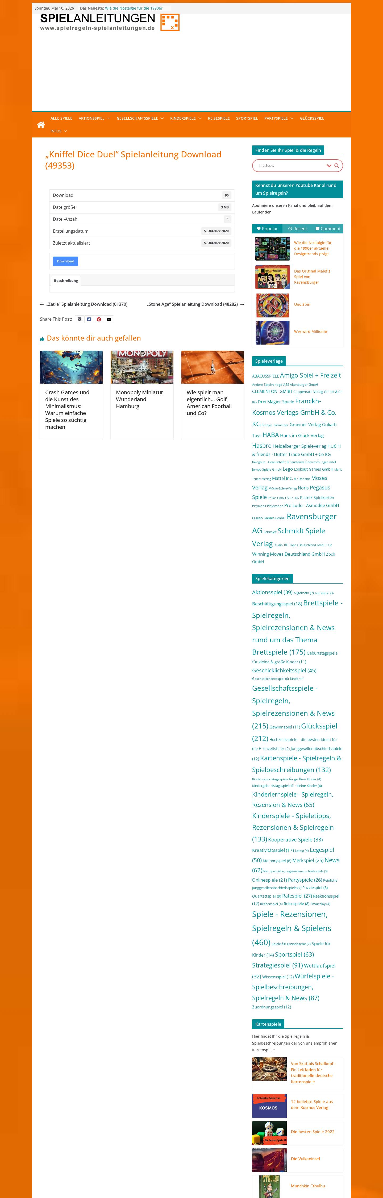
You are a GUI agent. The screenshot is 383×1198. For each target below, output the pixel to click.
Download (65, 261)
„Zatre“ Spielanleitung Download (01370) (83, 304)
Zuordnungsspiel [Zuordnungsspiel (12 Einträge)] (271, 1006)
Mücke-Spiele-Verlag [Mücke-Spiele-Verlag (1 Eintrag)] (283, 488)
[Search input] (291, 165)
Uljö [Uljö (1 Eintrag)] (329, 545)
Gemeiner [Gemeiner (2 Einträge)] (281, 425)
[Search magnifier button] (336, 165)
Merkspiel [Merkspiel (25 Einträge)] (307, 860)
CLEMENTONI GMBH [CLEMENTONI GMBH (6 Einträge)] (272, 391)
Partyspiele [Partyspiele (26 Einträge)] (305, 880)
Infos (56, 130)
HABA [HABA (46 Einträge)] (271, 435)
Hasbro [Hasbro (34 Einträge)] (262, 445)
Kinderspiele (183, 118)
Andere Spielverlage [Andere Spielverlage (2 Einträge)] (267, 384)
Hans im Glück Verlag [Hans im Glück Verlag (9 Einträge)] (302, 435)
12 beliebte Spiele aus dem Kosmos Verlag (312, 1104)
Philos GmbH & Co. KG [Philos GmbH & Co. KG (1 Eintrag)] (283, 498)
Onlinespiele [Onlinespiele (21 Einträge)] (269, 880)
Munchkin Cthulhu (308, 1185)
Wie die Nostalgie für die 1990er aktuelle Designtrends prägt (134, 11)
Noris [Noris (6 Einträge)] (303, 488)
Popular (267, 229)
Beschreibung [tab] (66, 280)
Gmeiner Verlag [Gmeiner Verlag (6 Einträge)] (305, 425)
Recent (297, 229)
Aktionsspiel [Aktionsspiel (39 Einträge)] (272, 592)
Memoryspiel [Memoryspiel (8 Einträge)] (277, 860)
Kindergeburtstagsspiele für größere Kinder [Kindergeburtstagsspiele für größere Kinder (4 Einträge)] (286, 779)
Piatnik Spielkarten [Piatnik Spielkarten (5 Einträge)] (317, 497)
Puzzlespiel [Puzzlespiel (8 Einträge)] (315, 887)
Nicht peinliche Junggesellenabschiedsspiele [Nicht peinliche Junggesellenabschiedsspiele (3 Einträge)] (295, 871)
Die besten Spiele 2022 (313, 1131)
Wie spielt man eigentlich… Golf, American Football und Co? (209, 403)
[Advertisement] (191, 71)
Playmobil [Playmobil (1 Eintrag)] (259, 506)
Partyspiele (276, 118)
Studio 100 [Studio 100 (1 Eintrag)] (281, 545)
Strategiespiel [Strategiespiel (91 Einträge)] (277, 965)
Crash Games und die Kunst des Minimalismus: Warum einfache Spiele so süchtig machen (67, 409)
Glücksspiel (312, 118)
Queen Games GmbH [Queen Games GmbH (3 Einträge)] (269, 518)
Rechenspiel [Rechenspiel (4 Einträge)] (271, 904)
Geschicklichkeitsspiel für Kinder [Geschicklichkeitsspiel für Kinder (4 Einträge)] (278, 679)
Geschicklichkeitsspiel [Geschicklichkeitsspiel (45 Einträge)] (284, 670)
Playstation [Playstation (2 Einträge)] (275, 506)
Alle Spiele (61, 118)
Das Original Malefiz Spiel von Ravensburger (312, 277)
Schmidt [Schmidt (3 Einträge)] (270, 532)
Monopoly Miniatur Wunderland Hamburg (139, 399)
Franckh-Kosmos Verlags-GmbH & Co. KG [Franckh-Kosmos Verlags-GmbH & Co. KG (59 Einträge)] (294, 412)
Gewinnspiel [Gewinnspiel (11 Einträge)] (284, 727)
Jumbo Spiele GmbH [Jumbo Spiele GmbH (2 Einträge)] (267, 469)
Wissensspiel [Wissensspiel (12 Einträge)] (278, 976)
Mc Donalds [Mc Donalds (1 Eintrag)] (302, 479)
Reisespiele (219, 118)
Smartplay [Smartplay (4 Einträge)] (320, 904)
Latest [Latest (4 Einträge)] (302, 851)
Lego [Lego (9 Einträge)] (288, 469)
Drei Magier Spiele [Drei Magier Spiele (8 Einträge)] (276, 402)
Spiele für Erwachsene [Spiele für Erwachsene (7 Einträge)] (291, 943)
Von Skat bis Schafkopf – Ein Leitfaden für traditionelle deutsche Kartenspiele (313, 1072)
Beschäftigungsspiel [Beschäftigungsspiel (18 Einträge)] (277, 604)
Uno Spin (302, 304)
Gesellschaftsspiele (137, 118)
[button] (107, 118)
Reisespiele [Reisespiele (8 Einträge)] (296, 903)
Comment (328, 229)
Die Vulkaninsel (305, 1158)
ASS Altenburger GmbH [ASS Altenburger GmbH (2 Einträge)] (300, 384)
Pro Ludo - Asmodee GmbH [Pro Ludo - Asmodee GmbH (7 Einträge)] (311, 505)
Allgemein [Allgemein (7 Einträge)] (304, 592)
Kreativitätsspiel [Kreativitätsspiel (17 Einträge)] (273, 850)
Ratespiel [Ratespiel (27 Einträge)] (297, 895)
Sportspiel (247, 118)
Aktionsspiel (92, 118)
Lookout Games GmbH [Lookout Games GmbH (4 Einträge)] (313, 469)
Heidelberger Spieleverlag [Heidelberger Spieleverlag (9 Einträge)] (299, 446)
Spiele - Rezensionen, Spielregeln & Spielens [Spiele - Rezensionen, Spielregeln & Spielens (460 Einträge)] (291, 928)
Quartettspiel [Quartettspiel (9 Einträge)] (266, 896)
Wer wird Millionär (310, 331)
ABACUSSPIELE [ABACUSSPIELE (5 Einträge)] (265, 376)
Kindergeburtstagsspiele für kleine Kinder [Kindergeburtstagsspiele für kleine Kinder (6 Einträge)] (287, 785)
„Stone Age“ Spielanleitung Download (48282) (195, 304)
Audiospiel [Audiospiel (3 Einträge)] (324, 593)
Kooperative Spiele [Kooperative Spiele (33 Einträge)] (295, 839)
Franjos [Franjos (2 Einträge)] (267, 425)
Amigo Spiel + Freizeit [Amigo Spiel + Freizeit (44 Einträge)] (310, 375)
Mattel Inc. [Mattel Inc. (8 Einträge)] (282, 478)
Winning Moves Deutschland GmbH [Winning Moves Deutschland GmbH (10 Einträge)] (288, 554)
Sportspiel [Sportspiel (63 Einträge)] (294, 954)
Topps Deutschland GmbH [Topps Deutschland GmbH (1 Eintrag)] (307, 545)
